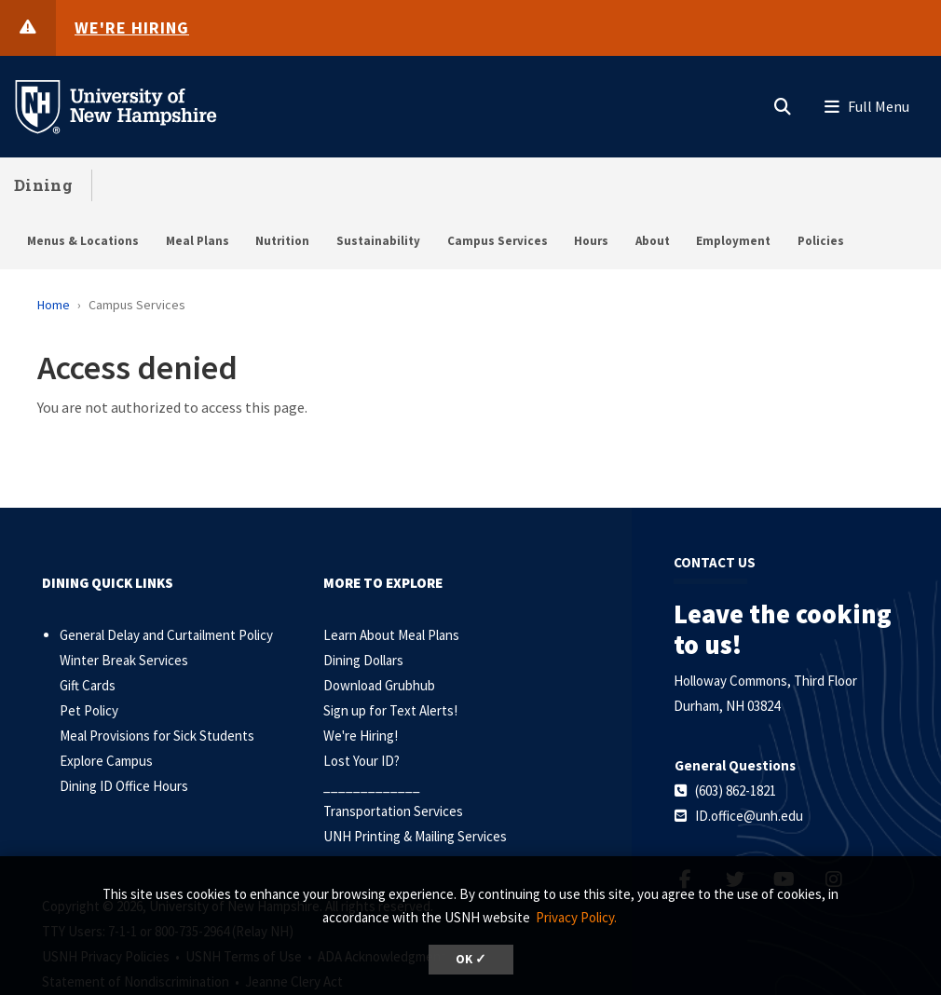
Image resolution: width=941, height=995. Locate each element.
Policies (821, 241)
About (652, 241)
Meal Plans (197, 241)
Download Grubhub (379, 685)
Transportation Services (393, 811)
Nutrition (282, 241)
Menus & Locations (83, 241)
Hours (591, 241)
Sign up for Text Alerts (388, 710)
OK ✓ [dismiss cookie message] (471, 959)
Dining (43, 185)
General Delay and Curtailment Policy (166, 635)
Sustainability (378, 241)
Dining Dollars (363, 660)
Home (53, 304)
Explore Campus (106, 761)
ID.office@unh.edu (749, 816)
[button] (783, 102)
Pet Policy (89, 710)
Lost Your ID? (361, 761)
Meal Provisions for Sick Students (157, 735)
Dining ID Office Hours (124, 786)
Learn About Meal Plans (391, 635)
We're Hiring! (360, 735)
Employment (733, 241)
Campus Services (497, 241)
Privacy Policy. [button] (576, 917)
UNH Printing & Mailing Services (415, 836)
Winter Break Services (124, 660)
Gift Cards (88, 685)
